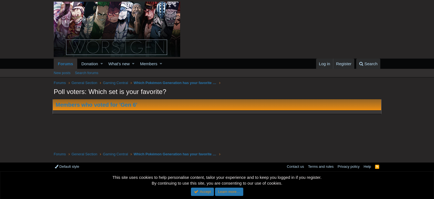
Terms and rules (321, 166)
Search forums (87, 73)
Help (367, 166)
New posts (62, 73)
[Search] (368, 64)
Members (148, 63)
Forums (65, 63)
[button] (101, 64)
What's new (119, 63)
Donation (89, 63)
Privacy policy (349, 166)
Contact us (295, 166)
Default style (67, 166)
